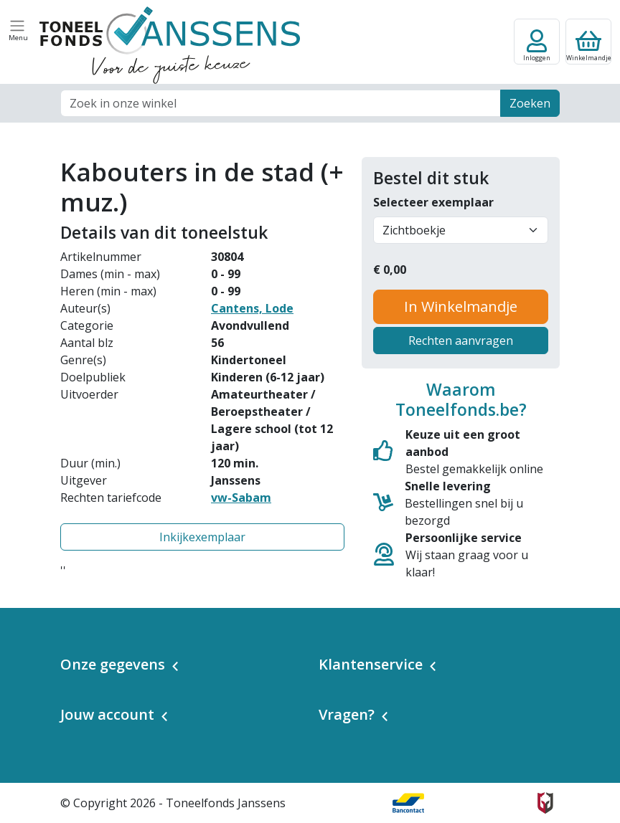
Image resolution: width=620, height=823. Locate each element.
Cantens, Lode (252, 308)
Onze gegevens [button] (112, 664)
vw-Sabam (241, 497)
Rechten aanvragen (460, 340)
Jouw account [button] (107, 714)
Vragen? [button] (347, 714)
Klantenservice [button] (371, 664)
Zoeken (529, 103)
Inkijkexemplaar (202, 537)
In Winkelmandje (460, 306)
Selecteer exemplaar (433, 202)
